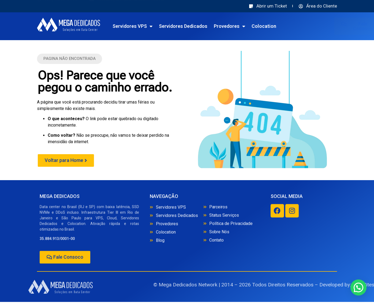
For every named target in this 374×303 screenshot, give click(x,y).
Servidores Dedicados (200, 26)
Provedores (247, 26)
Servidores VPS (150, 26)
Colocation (281, 26)
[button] (69, 60)
